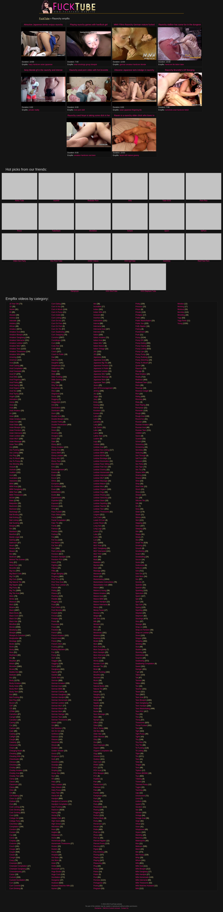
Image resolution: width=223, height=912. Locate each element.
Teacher (138, 689)
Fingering (55, 576)
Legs (95, 441)
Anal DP (12, 374)
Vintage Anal (140, 818)
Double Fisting (57, 422)
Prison (137, 309)
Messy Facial (98, 610)
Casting (12, 734)
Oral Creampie (99, 745)
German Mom (56, 711)
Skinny (138, 517)
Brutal (11, 669)
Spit (137, 599)
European (55, 484)
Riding (137, 396)
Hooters (54, 849)
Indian (95, 309)
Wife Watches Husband (144, 886)
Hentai (54, 815)
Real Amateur (140, 374)
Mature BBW (98, 599)
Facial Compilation (58, 520)
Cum (11, 883)
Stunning (138, 652)
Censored (13, 745)
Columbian (13, 824)
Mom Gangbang (99, 649)
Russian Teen (140, 430)
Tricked (138, 782)
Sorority (138, 582)
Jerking (96, 391)
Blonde (12, 627)
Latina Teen (98, 436)
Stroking (138, 644)
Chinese (12, 762)
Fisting (54, 590)
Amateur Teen (15, 349)
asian (42, 64)
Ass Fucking (14, 450)
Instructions (97, 321)
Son (137, 579)
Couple (12, 852)
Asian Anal (13, 422)
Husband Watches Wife (60, 886)
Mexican (96, 613)
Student (138, 649)
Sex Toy (138, 470)
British (11, 664)
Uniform (138, 801)
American (13, 360)
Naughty (96, 694)
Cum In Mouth (56, 309)
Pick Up (96, 838)
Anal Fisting (14, 382)
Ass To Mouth (14, 458)
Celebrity (12, 742)
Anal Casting (14, 366)
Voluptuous (139, 829)
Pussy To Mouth (141, 363)
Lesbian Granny (99, 470)
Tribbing (138, 779)
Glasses (54, 739)
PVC (95, 776)
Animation (13, 399)
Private (138, 312)
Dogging (54, 399)
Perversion (97, 824)
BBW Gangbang (15, 489)
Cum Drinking (14, 888)
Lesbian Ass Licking (101, 450)
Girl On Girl (55, 731)
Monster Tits (98, 666)
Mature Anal (98, 596)
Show (137, 492)
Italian (95, 335)
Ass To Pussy (14, 461)
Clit (10, 793)
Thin (137, 717)
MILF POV (97, 554)
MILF (95, 543)
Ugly (137, 793)
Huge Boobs (56, 872)
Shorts (138, 489)
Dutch (53, 439)
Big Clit (12, 576)
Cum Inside (55, 315)
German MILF (56, 706)
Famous (54, 529)
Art (10, 413)
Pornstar (96, 880)
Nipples (96, 703)
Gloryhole (55, 742)
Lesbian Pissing (99, 495)
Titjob (137, 754)
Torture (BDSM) (141, 773)
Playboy (96, 858)
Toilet (137, 762)
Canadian (13, 720)
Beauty (12, 548)
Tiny (137, 739)
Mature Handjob (99, 602)
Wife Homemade (142, 877)
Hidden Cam (56, 818)
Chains (12, 748)
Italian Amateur (99, 337)
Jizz (95, 394)
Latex (95, 430)
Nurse (95, 711)
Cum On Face (56, 323)
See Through (140, 456)
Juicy (95, 399)
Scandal (138, 439)
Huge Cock (55, 874)
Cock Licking (14, 807)
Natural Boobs (99, 686)
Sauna (138, 436)
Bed (11, 554)
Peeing (96, 810)
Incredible (97, 307)
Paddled (96, 779)
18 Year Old (14, 304)
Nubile (96, 706)
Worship (181, 312)
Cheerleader (14, 759)
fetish (186, 110)
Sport (137, 602)
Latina (95, 433)
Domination (55, 408)
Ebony (53, 444)
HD (52, 779)
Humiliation (55, 877)
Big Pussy (13, 588)
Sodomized (139, 565)
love (75, 110)
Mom (95, 644)
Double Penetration (59, 425)
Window (181, 304)
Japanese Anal (99, 360)
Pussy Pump (140, 354)
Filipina (54, 568)
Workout (181, 309)
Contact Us (124, 908)
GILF (53, 658)
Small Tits (139, 543)
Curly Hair (55, 346)
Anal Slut (13, 391)
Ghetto (54, 723)
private (31, 110)
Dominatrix (55, 411)
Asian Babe (13, 425)
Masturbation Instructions (103, 582)
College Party (14, 821)
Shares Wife (140, 472)
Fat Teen (54, 545)
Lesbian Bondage (100, 458)
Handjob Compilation (59, 804)
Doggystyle (55, 402)
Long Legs (97, 529)
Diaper (54, 371)
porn (79, 110)
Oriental (96, 756)
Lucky (95, 537)
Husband (54, 883)
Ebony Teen (56, 461)
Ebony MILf (55, 458)
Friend (53, 641)
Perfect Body (98, 818)
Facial (53, 517)
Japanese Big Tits (100, 363)
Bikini (11, 596)
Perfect (96, 815)
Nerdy (95, 700)
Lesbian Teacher (99, 506)
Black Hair (13, 621)
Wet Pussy (139, 855)
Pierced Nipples (99, 841)
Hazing (54, 813)
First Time (55, 579)
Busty (11, 680)
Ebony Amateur (57, 447)
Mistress (96, 635)
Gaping (54, 672)
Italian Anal (97, 340)
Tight (137, 731)
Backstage (13, 512)
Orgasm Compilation (101, 751)
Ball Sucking (14, 523)
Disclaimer (98, 908)
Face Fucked (56, 512)
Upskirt (138, 804)
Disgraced (55, 394)
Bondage (13, 641)
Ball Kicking (14, 517)
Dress (53, 430)
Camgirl (12, 717)
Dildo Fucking (56, 377)
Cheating (13, 754)
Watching (139, 838)
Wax (137, 843)
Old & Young (98, 728)
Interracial (97, 326)
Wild (137, 888)
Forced (54, 616)
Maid (95, 560)
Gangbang (55, 669)
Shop (137, 484)
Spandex (138, 585)
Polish (95, 874)
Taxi (137, 686)
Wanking (138, 835)
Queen (138, 366)
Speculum (139, 593)
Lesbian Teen (98, 509)
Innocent (96, 315)
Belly (11, 562)
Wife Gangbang (141, 872)
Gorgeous (55, 756)
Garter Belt (55, 678)
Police (95, 872)
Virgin (137, 821)
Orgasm (96, 748)
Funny (53, 655)
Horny (53, 852)
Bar (10, 529)
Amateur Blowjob (16, 335)
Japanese (97, 357)
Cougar (12, 849)
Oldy (95, 739)
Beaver (12, 551)
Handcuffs (55, 796)
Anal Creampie (15, 371)
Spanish (138, 588)
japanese (48, 64)
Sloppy (138, 534)
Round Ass (139, 419)
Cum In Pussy (56, 312)
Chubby (12, 768)
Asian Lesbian (15, 436)
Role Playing (140, 405)
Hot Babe (55, 858)
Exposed (54, 503)
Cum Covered (14, 886)
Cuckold (12, 877)
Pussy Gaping (141, 346)
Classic (12, 782)
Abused (12, 315)
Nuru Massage (99, 714)
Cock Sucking (14, 813)
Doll (52, 405)
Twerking (139, 790)
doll (83, 110)
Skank (137, 515)
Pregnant (97, 888)
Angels (12, 396)
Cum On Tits (56, 329)
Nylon (95, 717)
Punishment (140, 332)
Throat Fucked (141, 725)
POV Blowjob (98, 773)
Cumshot (54, 337)
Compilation (14, 827)
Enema (54, 472)
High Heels (55, 821)
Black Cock (13, 616)
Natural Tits (97, 689)
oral (90, 155)
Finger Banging (57, 574)
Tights (137, 737)
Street (137, 635)
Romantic (139, 411)
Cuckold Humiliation (17, 880)
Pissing (96, 855)
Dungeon (55, 436)
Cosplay (12, 841)
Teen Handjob (140, 706)
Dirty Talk (55, 385)
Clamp (12, 779)
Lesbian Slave (99, 500)
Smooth (138, 548)
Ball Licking (13, 520)
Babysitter (13, 503)
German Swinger (58, 714)
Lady (95, 425)
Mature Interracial (100, 605)
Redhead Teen (141, 382)
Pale (95, 790)
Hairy (53, 782)
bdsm (177, 64)
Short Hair (139, 486)
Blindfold (12, 624)
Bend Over (13, 565)
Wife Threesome (141, 883)
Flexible (54, 599)
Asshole (12, 470)
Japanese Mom (99, 380)
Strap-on (138, 627)
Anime (11, 402)
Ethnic (53, 481)
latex (182, 64)
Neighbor (97, 697)
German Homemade (59, 700)
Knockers (97, 411)
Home (53, 838)
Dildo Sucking (56, 380)
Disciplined (55, 388)
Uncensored (140, 796)
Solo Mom (139, 576)
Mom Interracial (99, 655)
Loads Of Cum (99, 520)
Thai (137, 714)
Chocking (13, 765)
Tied (137, 728)
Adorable (13, 321)
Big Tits (12, 590)
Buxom (12, 703)
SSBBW (138, 433)
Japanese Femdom (101, 366)
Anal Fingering (15, 380)
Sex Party (139, 464)
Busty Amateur (15, 683)
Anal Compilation (16, 368)
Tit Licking (139, 751)
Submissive (139, 655)
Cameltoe (13, 714)
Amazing (12, 357)
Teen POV (139, 711)
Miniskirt (96, 624)
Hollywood (55, 835)
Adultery (12, 323)
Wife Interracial (141, 880)
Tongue (138, 765)
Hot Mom (55, 860)
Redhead (139, 380)
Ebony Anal (55, 450)
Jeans (95, 385)
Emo (53, 467)
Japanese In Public (100, 368)
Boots (11, 647)
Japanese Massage (101, 377)
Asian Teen (13, 444)
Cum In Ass (55, 307)
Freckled (54, 630)
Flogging (54, 602)
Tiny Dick (139, 742)
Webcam (138, 846)
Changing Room (15, 751)
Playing (96, 860)
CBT (11, 706)
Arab (11, 408)
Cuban (12, 874)
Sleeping (138, 529)
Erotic (53, 475)
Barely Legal (14, 537)
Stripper (138, 638)
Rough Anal (140, 416)
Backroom (13, 506)
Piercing (96, 846)
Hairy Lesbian (56, 784)
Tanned (138, 680)
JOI (94, 354)
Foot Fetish (55, 607)
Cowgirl (12, 858)
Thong (137, 720)
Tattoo (137, 683)
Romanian (139, 408)
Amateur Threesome (17, 352)
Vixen (137, 827)
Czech (53, 352)
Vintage (138, 815)
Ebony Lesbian (57, 456)
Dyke (53, 441)
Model (95, 641)
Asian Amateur (15, 419)
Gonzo (54, 754)
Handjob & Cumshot (59, 801)
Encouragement (57, 470)
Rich (137, 394)
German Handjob (58, 697)
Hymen (54, 888)
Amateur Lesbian (16, 343)
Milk (95, 621)
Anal (11, 363)
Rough (138, 413)
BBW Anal (13, 486)
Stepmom (139, 616)
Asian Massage (15, 441)
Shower (138, 495)
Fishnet (54, 588)
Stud (137, 647)
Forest (53, 621)
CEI (10, 709)
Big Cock (13, 579)
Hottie (53, 866)
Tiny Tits (138, 745)
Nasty (95, 683)
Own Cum (97, 762)
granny (136, 155)
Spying (138, 607)
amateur (129, 64)
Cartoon (12, 728)
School (138, 441)
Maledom (97, 562)
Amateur (12, 329)
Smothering (139, 551)
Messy (96, 607)
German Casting (57, 692)
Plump (96, 869)
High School (56, 824)
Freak (53, 627)
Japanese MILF (99, 374)
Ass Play (12, 456)
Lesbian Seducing (100, 498)
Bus (11, 678)
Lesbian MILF (98, 478)
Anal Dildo (13, 377)
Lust (95, 540)
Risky (137, 402)
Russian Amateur (142, 425)
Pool (95, 877)
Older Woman (98, 737)
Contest (12, 832)
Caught (12, 739)
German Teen (56, 717)
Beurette (12, 568)
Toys (137, 776)
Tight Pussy (140, 734)
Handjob (54, 798)
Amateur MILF (15, 346)
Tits (136, 756)
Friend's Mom (56, 644)
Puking (138, 329)
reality (36, 110)
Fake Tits (55, 523)
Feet (53, 548)
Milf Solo (96, 619)
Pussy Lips (139, 352)
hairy (30, 64)
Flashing (54, 596)
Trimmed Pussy (141, 784)
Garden (54, 675)
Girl (52, 725)
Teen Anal (139, 697)
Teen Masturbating (142, 709)
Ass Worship (14, 464)
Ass (10, 447)
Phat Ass (96, 832)
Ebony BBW (56, 453)
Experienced (56, 498)
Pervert (96, 827)
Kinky (95, 402)
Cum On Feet (56, 326)
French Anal (56, 638)
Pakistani (97, 787)
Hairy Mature (56, 787)
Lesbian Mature (99, 484)
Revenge (139, 388)
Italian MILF (98, 343)
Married (96, 565)
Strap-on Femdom (142, 630)
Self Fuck (139, 458)
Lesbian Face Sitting (101, 464)
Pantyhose (97, 796)
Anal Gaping (14, 385)
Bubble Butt (14, 672)
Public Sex (139, 323)
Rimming (138, 399)
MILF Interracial (99, 551)
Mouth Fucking (99, 672)
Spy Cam (139, 605)
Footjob (54, 613)
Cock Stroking (15, 810)
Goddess (54, 748)
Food (53, 605)
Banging (12, 526)
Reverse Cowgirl (141, 391)
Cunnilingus (56, 340)
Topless (138, 770)
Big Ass (12, 571)
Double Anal (56, 416)
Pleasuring (97, 863)
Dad (53, 357)
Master (96, 576)
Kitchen (96, 408)
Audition (12, 472)
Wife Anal (139, 866)
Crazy (11, 860)
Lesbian (96, 444)
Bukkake (12, 675)
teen (93, 155)
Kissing (96, 405)
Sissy (137, 509)
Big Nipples (13, 585)
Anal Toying (14, 394)
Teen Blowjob (140, 700)
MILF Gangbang (99, 548)
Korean (96, 413)
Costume (13, 843)
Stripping (138, 641)
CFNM (12, 711)
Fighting (54, 565)
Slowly (138, 537)
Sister (137, 512)
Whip (137, 858)
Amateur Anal (14, 332)
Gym (53, 776)
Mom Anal (97, 647)
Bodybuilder (14, 638)
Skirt (137, 520)
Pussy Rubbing (141, 357)
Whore (138, 860)
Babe (11, 500)
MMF (95, 557)
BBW (11, 484)
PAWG (96, 765)
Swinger (138, 669)
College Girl (14, 818)
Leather (96, 439)
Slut (137, 540)
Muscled (96, 678)
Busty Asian (14, 686)
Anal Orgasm (14, 388)
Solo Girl (138, 574)
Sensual (138, 461)
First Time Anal (57, 582)
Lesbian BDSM (99, 456)
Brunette (12, 666)
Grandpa (54, 765)
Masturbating (98, 579)
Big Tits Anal (14, 593)
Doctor (54, 396)
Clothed (12, 801)
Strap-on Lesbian (142, 633)
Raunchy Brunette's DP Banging (179, 70)
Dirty (53, 382)
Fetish (53, 562)
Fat (52, 537)
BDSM (12, 498)
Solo (137, 571)
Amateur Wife (14, 354)
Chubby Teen (14, 776)
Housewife (55, 869)
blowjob (94, 64)
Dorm (53, 413)
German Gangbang (59, 694)
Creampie (13, 863)
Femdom (54, 554)
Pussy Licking (140, 349)
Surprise (138, 658)
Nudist (96, 709)
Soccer (138, 560)
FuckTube (44, 18)
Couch (12, 846)
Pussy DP (139, 340)
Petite (95, 829)
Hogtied (54, 832)
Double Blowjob (57, 419)
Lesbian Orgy (98, 492)
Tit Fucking (139, 748)
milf (125, 155)
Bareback (13, 531)
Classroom (13, 784)
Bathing (12, 540)
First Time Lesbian (58, 585)
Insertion (96, 318)
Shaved (138, 478)
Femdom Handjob (58, 557)
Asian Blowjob (15, 427)
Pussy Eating (140, 343)
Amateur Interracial (16, 340)
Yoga (180, 318)
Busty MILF (13, 689)
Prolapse (138, 315)
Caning (12, 723)
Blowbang (13, 630)
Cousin (12, 855)
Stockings (139, 619)
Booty (11, 649)
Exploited (55, 500)
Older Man (97, 734)
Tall (136, 678)
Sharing (138, 475)
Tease (137, 692)
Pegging (96, 813)
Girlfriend (55, 734)
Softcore (138, 568)
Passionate (97, 807)
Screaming (139, 447)
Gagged (54, 661)
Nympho (96, 720)
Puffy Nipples (140, 326)
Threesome (139, 723)
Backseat (13, 509)
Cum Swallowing (58, 332)
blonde (143, 64)
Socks (137, 562)
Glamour (54, 737)
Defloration (55, 368)
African (12, 326)
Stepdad (138, 613)
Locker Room (98, 523)
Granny (54, 768)
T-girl (137, 672)
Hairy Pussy (56, 790)
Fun (52, 652)
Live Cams (97, 517)
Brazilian (12, 661)
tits (174, 64)
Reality (138, 377)
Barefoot (12, 534)
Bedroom (13, 557)
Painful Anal (98, 784)
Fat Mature (55, 543)
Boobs (11, 644)
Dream (54, 427)
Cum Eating (56, 304)
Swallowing (139, 661)
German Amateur (58, 683)
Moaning (96, 638)
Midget (96, 616)
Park (95, 798)
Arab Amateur (14, 411)
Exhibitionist (56, 492)
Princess (138, 307)
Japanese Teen (99, 382)
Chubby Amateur (16, 770)
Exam (53, 489)
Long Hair (97, 526)
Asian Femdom (15, 430)
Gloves (54, 745)
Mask (95, 568)
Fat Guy (54, 540)
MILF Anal (97, 545)
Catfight (12, 737)
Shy (137, 498)
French (54, 633)
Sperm (138, 596)
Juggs (95, 396)
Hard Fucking (56, 807)
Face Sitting (56, 515)
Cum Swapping (57, 335)
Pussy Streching (141, 360)
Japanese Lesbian (100, 371)
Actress (12, 318)
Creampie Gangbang (17, 869)
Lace (95, 419)
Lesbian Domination (101, 461)
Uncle (137, 798)
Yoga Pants (182, 321)
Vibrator (138, 813)
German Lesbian (58, 703)
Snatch (138, 554)
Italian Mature (98, 346)
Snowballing (140, 557)
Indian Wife (97, 312)
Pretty (137, 304)
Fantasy (54, 531)
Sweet (137, 666)
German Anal (56, 686)
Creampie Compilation (18, 866)
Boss (11, 652)
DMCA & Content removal (111, 908)
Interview (97, 332)
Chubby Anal (14, 773)
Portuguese (97, 883)
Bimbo (11, 599)
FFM (53, 509)
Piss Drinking (98, 852)
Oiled (95, 725)
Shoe (137, 481)
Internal (96, 323)
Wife (137, 863)
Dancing (54, 360)
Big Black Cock (15, 574)
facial (122, 155)
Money (96, 661)
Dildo (53, 374)
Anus (11, 405)
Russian (138, 422)
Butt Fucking (14, 697)
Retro (137, 385)
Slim (137, 531)
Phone (96, 835)
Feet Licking (56, 551)
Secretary (139, 450)
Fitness (54, 593)
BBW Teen (13, 492)
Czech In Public (57, 354)
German (54, 680)
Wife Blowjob (140, 869)
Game (53, 666)
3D (10, 307)
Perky (95, 821)
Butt (11, 694)
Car (10, 725)
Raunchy (138, 368)
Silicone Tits (140, 500)
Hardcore (55, 810)
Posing (96, 886)
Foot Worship (56, 610)
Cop (11, 835)
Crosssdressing (15, 872)
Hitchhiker (55, 827)
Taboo (137, 675)
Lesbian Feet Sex (100, 467)
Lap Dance (97, 427)
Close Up (13, 798)
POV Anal (97, 770)
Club (11, 804)
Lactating (97, 422)
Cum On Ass (56, 321)
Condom (12, 829)
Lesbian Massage (100, 481)
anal (76, 64)
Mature (96, 588)
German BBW (56, 689)
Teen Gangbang (141, 703)
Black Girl (13, 619)
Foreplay (54, 619)
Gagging (54, 664)
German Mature (57, 709)
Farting (54, 534)
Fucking (54, 647)
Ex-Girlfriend (56, 486)
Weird (137, 849)
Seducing (139, 453)
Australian (13, 478)
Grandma (55, 762)
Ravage (138, 371)
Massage (97, 571)
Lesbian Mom (98, 486)
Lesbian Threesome (101, 512)
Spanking (139, 590)
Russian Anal (140, 427)
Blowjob (12, 633)
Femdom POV (57, 560)
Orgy (95, 754)
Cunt (53, 343)
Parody (96, 801)
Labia (95, 416)
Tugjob (138, 787)
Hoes (53, 829)
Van (136, 810)
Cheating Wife (15, 756)
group (88, 64)
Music (95, 680)
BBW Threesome (16, 495)
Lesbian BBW (98, 453)
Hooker (54, 846)
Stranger (138, 624)
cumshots (169, 110)
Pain (95, 782)
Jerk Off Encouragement (103, 388)
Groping (54, 770)
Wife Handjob (140, 874)
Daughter (55, 363)
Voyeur (138, 832)
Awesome (13, 481)
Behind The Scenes (17, 560)
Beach (11, 545)
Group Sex (55, 773)
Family (54, 526)
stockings (81, 64)
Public (137, 318)
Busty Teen (13, 692)
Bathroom (13, 543)
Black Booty (14, 613)
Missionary (97, 633)
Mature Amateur (99, 593)
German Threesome (59, 720)
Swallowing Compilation (144, 664)
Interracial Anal (99, 329)
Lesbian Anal (98, 447)
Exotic (53, 495)
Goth (53, 759)
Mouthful (96, 675)
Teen (137, 694)
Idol (94, 304)
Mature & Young (99, 590)
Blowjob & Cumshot (17, 635)
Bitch (11, 605)
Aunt (11, 475)
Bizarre (12, 607)
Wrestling (181, 315)
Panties (96, 793)
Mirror (95, 627)
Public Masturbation (143, 321)
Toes (137, 759)
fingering (135, 110)
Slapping (138, 523)
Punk (137, 335)
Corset (12, 838)
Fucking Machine (58, 649)
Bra (10, 658)
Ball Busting (14, 515)
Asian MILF (13, 439)
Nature (96, 692)
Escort (53, 478)
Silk (136, 503)
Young (180, 323)
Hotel (53, 863)
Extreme (54, 506)
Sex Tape (139, 467)
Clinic (11, 790)
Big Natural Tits (15, 582)
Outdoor (96, 759)
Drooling (54, 433)
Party (95, 804)
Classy (12, 787)
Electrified (55, 464)
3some (12, 309)
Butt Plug (13, 700)
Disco (53, 391)
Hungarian (55, 880)
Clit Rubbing (14, 796)
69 (10, 312)
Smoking (138, 545)
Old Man (96, 731)
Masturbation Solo (100, 585)
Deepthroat (55, 366)
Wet (137, 852)
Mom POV (97, 658)
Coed (11, 815)
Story (137, 621)
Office (95, 723)
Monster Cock (98, 664)
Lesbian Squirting (100, 503)
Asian (11, 416)
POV (95, 768)
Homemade (56, 841)
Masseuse (97, 574)
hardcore (36, 64)
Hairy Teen (55, 793)
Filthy (53, 571)
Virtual (137, 824)
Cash (11, 731)
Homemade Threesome (60, 843)
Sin (136, 506)
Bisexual (12, 602)
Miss (95, 630)
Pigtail (95, 849)
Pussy (137, 337)
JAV (95, 352)
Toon (137, 768)
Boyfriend (13, 655)
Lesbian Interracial (100, 475)
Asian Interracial (15, 433)
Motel (95, 669)
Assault (12, 467)
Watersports (140, 841)
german (123, 64)
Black (11, 610)
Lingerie (96, 515)
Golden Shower (57, 751)
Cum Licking (56, 318)
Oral (95, 742)
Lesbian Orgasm (99, 489)
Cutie (53, 349)
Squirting (138, 610)
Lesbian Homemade (101, 472)
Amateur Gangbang (17, 337)
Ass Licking (13, 453)
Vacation (138, 807)
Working (181, 307)
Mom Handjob (99, 652)
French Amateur (57, 635)
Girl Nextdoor (56, 728)
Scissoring (139, 444)
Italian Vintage (99, 349)
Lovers (96, 531)
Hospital (54, 855)
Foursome (55, 624)
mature (130, 155)
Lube (95, 534)
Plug (95, 866)
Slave (137, 526)
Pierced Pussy (99, 843)
